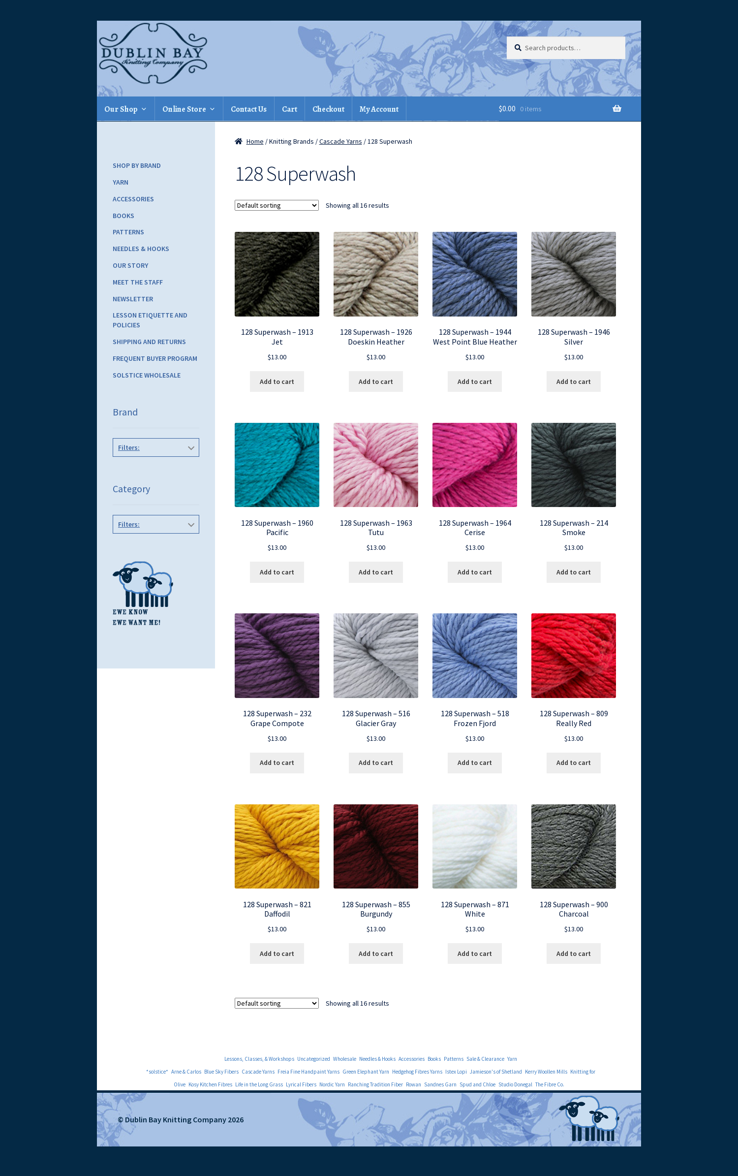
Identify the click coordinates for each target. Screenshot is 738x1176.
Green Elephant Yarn (365, 1071)
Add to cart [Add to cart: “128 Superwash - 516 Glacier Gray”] (376, 762)
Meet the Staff (138, 282)
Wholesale (344, 1058)
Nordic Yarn (332, 1084)
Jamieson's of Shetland (496, 1071)
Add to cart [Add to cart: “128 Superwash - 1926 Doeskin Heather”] (376, 381)
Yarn (120, 182)
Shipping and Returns (149, 341)
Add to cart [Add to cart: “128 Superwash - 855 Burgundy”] (376, 953)
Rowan (413, 1084)
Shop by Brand (137, 165)
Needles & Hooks (141, 248)
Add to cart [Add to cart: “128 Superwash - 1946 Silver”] (573, 381)
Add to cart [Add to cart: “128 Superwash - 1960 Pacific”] (277, 572)
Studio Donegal (515, 1084)
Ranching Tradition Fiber (375, 1084)
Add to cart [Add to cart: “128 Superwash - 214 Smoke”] (573, 572)
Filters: (129, 447)
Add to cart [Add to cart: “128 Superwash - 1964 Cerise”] (475, 572)
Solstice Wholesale (147, 375)
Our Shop (121, 109)
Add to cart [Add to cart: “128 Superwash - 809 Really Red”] (573, 762)
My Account (379, 109)
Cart (289, 109)
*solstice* (157, 1071)
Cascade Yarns (340, 141)
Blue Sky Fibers (221, 1071)
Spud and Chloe (477, 1084)
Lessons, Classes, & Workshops (259, 1058)
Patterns (128, 231)
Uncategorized (313, 1058)
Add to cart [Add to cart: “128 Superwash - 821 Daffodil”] (277, 953)
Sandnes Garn (440, 1084)
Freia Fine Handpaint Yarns (308, 1071)
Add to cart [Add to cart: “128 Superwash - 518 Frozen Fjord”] (475, 762)
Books (123, 215)
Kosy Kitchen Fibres (210, 1084)
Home (255, 141)
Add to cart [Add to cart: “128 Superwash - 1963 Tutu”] (376, 572)
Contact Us (249, 109)
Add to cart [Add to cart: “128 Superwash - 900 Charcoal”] (573, 953)
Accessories (133, 198)
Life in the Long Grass (259, 1084)
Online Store (184, 109)
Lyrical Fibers (301, 1084)
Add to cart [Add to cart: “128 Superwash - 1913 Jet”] (277, 381)
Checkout (328, 109)
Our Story (130, 265)
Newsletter (133, 298)
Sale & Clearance (485, 1058)
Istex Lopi (456, 1071)
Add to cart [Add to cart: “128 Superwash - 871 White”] (475, 953)
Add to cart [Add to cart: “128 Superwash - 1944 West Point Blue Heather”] (475, 381)
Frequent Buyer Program (155, 358)
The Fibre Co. (549, 1084)
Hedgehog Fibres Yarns (417, 1071)
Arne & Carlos (186, 1071)
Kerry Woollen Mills (546, 1071)
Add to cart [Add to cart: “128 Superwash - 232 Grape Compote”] (277, 762)
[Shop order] (277, 205)
